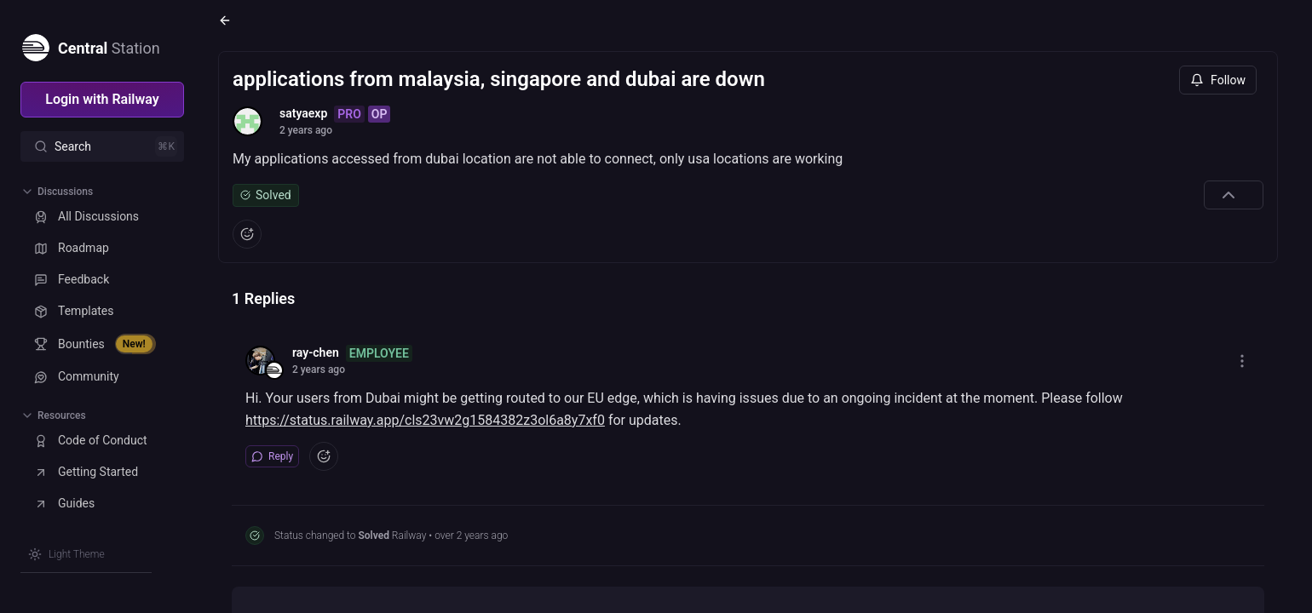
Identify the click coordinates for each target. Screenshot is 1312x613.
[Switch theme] (66, 554)
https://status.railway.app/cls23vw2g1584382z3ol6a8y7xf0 (425, 420)
